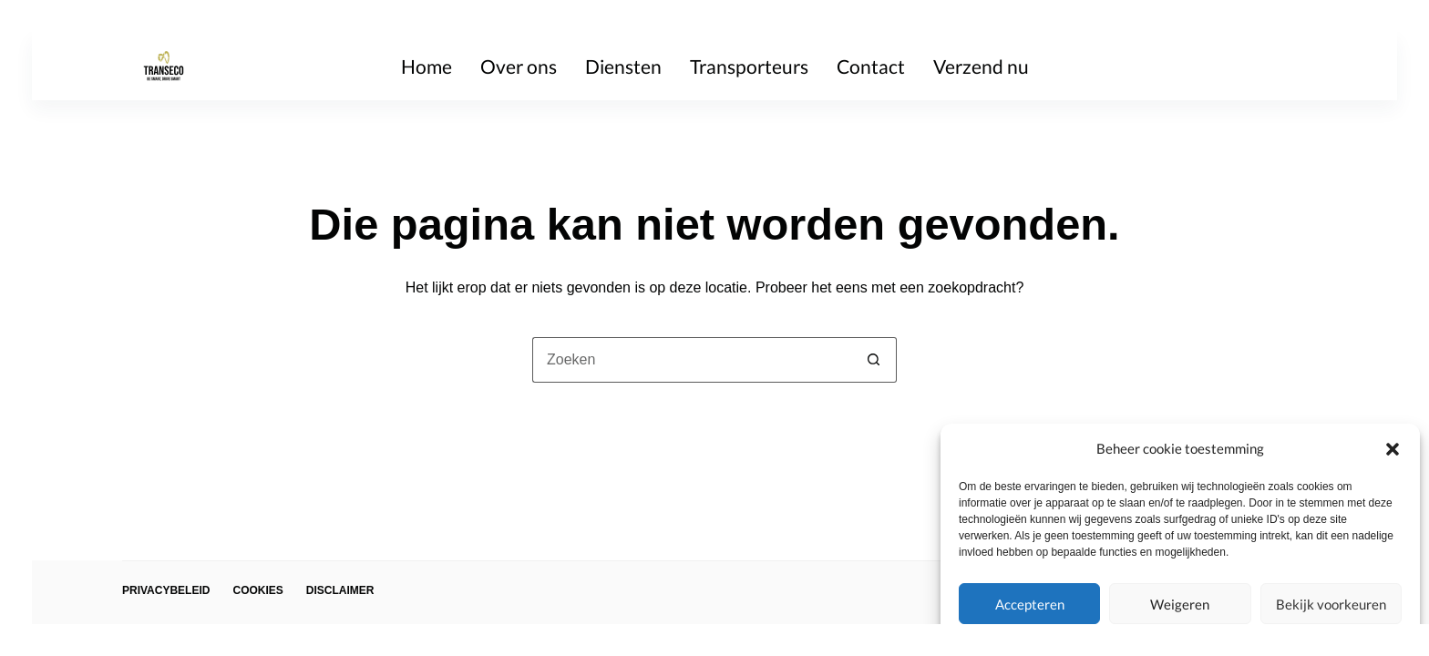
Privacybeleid (166, 590)
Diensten (623, 66)
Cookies (257, 590)
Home (426, 66)
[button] (1392, 449)
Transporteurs (749, 66)
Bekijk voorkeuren (1331, 604)
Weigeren (1179, 604)
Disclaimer (340, 590)
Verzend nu (981, 66)
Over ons (518, 66)
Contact (871, 66)
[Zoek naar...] (691, 360)
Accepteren (1029, 604)
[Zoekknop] (874, 360)
